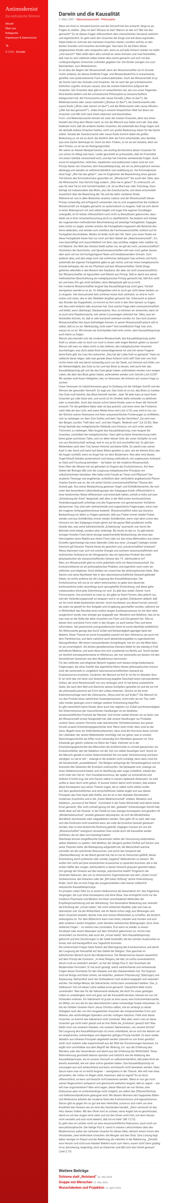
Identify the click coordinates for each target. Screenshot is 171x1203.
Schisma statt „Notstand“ (85, 1177)
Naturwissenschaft (88, 19)
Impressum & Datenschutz (21, 37)
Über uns (10, 28)
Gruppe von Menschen (83, 1182)
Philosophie (108, 19)
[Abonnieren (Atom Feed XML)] (7, 46)
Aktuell (9, 23)
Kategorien (11, 33)
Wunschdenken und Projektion (90, 1188)
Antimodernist (21, 9)
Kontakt (20, 51)
